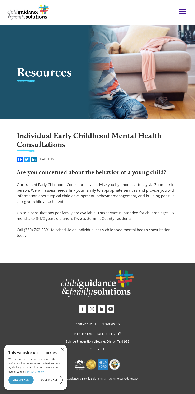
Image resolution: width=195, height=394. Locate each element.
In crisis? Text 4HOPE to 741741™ (97, 333)
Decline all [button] (49, 380)
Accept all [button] (21, 380)
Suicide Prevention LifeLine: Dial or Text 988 (97, 341)
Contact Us (98, 349)
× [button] (62, 349)
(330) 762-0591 (85, 324)
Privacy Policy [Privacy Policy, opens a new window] (35, 371)
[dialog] (35, 367)
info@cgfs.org (110, 324)
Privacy (133, 378)
